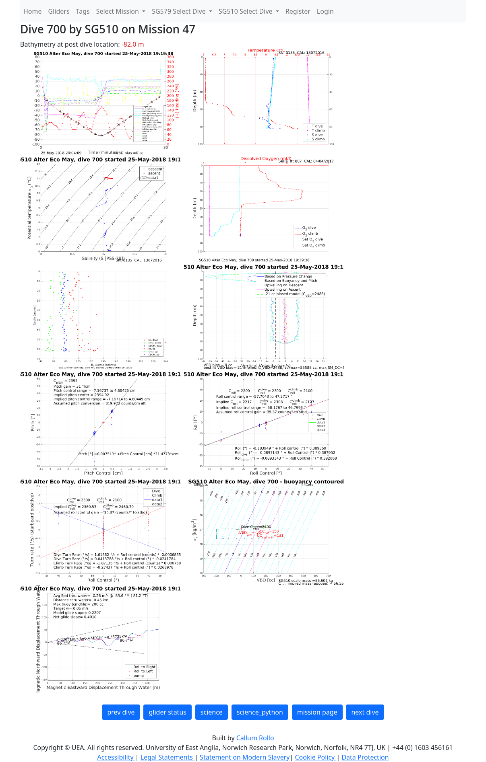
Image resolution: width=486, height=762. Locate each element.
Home (32, 11)
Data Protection (365, 757)
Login (325, 11)
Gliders (59, 11)
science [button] (212, 712)
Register (297, 11)
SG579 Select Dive (179, 11)
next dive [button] (364, 712)
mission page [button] (317, 712)
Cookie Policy (315, 757)
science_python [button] (260, 712)
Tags (83, 11)
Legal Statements (167, 757)
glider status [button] (167, 712)
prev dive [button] (120, 712)
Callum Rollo (255, 737)
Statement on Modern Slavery (245, 757)
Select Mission (118, 11)
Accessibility (116, 757)
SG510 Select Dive (246, 11)
